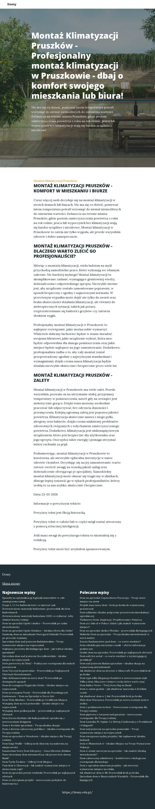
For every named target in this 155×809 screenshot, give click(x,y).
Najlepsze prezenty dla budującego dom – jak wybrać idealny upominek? (37, 650)
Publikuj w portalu (100, 5)
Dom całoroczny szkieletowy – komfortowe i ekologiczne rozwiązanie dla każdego (113, 760)
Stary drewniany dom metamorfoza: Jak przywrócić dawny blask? (36, 756)
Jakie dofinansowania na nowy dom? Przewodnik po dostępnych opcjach (32, 679)
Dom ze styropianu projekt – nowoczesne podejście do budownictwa (34, 781)
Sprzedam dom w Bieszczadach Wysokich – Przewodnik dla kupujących (114, 778)
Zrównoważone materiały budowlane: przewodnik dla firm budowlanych (36, 610)
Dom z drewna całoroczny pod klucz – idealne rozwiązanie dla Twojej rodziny (38, 730)
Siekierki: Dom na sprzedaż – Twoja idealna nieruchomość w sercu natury (114, 636)
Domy (14, 5)
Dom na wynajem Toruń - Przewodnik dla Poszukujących (35, 692)
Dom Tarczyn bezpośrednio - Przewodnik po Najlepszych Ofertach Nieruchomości (35, 672)
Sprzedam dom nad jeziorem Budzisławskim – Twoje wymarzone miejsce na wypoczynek (33, 643)
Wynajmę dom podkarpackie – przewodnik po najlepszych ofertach (36, 712)
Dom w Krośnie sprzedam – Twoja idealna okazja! (31, 725)
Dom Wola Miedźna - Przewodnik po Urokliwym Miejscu (34, 699)
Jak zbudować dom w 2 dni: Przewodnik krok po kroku (111, 696)
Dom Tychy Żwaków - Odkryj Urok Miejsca (27, 761)
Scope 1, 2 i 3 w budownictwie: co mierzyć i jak (28, 605)
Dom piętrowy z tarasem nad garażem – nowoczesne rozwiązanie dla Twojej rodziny (111, 716)
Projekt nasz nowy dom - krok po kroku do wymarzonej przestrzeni (112, 607)
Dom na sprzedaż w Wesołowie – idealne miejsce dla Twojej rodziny (37, 738)
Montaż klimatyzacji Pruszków (55, 181)
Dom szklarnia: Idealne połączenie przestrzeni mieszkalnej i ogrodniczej (114, 614)
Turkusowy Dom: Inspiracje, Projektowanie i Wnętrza (111, 619)
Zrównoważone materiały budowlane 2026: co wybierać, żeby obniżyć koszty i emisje (37, 617)
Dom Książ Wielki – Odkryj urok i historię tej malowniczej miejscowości (35, 745)
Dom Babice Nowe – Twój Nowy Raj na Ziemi (105, 685)
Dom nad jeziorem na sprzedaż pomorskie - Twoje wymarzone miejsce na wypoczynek (109, 730)
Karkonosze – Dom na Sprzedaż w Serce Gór (28, 696)
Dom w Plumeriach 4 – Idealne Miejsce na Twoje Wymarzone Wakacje (115, 745)
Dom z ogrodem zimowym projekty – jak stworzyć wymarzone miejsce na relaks (109, 767)
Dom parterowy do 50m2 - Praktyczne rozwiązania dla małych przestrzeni (38, 665)
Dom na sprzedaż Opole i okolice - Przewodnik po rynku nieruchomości (34, 625)
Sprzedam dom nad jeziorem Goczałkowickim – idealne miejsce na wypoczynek (34, 658)
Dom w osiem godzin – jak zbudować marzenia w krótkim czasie (113, 690)
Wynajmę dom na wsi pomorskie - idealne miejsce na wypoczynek (33, 705)
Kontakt (139, 5)
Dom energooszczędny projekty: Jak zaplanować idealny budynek (112, 738)
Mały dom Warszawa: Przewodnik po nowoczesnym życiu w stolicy (114, 701)
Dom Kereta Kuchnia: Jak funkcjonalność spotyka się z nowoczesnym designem (33, 720)
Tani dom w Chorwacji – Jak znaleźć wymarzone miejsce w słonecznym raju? (36, 767)
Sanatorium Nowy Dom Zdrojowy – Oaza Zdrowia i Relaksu (36, 750)
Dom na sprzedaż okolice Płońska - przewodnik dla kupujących (116, 630)
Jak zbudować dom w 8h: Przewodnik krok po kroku (109, 772)
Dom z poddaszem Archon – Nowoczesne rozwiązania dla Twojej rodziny (113, 709)
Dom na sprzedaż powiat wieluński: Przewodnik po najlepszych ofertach (38, 774)
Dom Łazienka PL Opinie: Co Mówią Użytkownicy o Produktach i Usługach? (116, 723)
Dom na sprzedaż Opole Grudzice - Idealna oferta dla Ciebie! (37, 630)
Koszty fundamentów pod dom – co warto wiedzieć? (110, 641)
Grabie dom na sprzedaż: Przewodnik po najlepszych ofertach (116, 652)
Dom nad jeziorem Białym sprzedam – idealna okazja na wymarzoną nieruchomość (112, 665)
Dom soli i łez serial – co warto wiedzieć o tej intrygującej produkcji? (113, 658)
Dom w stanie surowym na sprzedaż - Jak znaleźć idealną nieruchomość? (113, 752)
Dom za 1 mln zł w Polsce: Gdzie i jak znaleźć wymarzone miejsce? (113, 625)
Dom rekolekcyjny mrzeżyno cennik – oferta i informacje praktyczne (113, 647)
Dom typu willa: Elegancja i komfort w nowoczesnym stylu (113, 677)
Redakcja (123, 5)
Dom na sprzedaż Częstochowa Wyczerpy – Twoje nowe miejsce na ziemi (113, 599)
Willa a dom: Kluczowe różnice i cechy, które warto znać (112, 681)
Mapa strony (11, 583)
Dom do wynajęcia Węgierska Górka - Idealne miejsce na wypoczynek (35, 687)
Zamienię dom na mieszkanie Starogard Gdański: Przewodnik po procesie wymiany (37, 636)
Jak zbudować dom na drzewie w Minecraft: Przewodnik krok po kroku (115, 672)
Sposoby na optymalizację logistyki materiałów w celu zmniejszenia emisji (33, 599)
